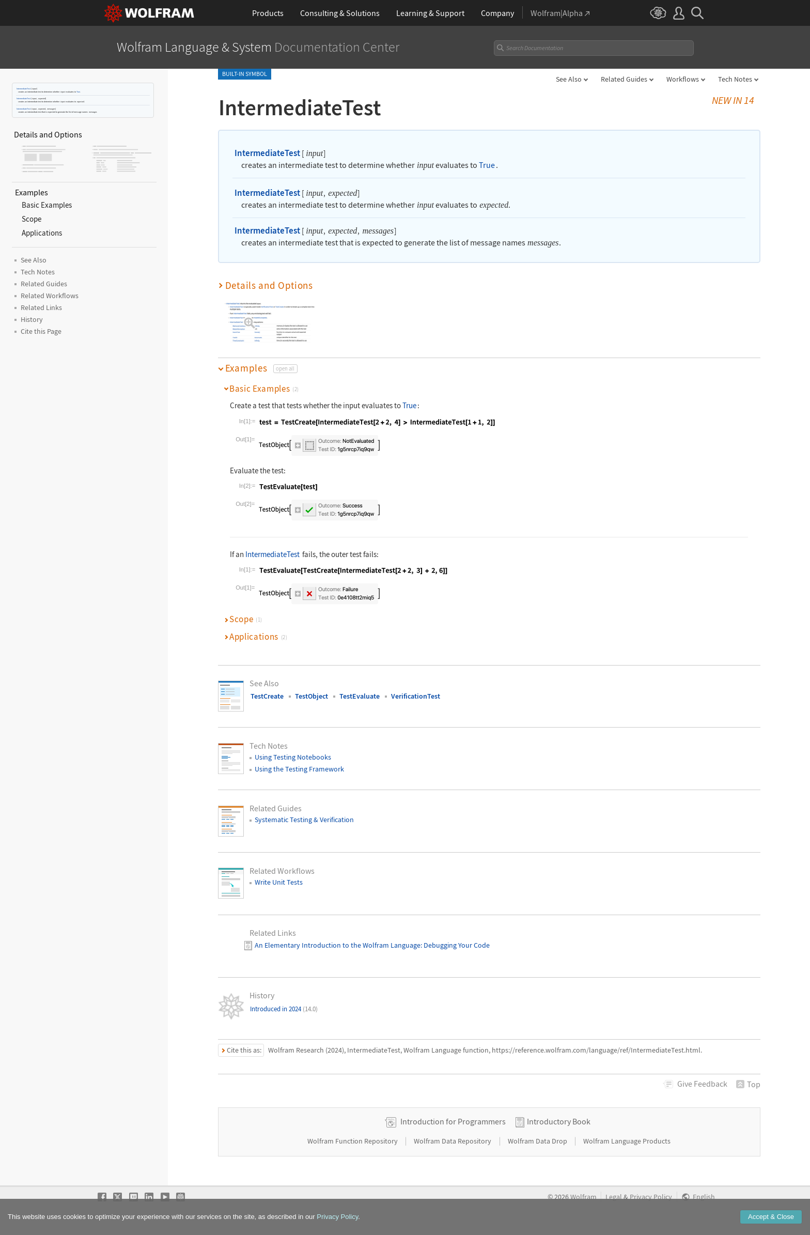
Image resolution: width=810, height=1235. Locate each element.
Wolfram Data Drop (538, 1141)
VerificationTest (415, 696)
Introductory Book (558, 1121)
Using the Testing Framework (299, 769)
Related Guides (624, 79)
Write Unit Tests (279, 882)
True (78, 91)
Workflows (682, 79)
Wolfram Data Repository (453, 1141)
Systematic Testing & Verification (304, 819)
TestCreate (267, 696)
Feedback (702, 1083)
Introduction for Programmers (453, 1121)
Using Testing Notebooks (293, 757)
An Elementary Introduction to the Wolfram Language (337, 945)
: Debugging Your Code (455, 945)
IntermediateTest (23, 88)
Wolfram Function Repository (353, 1141)
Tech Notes (735, 79)
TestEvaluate (359, 696)
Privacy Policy (651, 1197)
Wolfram (583, 1197)
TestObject (311, 696)
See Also (569, 79)
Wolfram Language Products (627, 1141)
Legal (613, 1197)
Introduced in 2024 (284, 1009)
